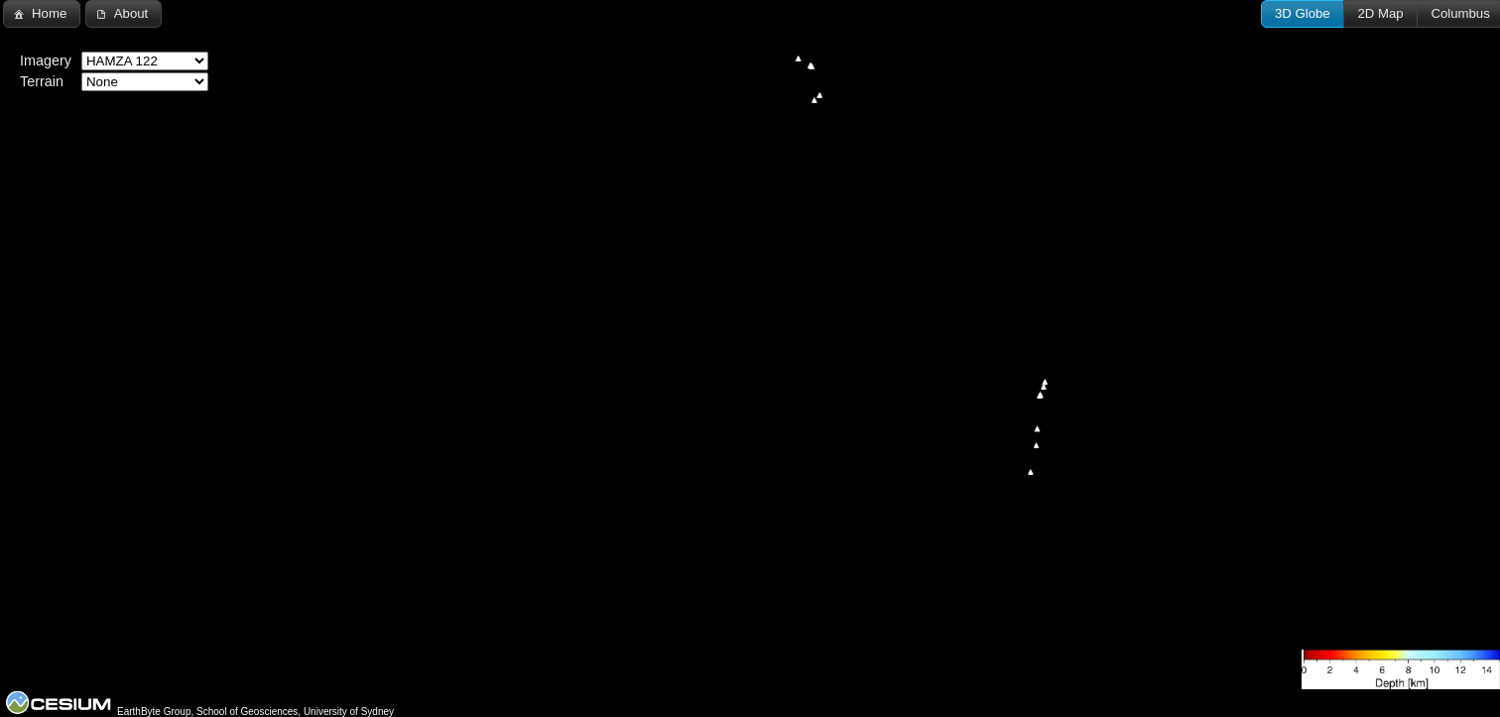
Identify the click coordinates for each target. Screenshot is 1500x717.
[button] (1302, 14)
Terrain (41, 81)
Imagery (45, 60)
